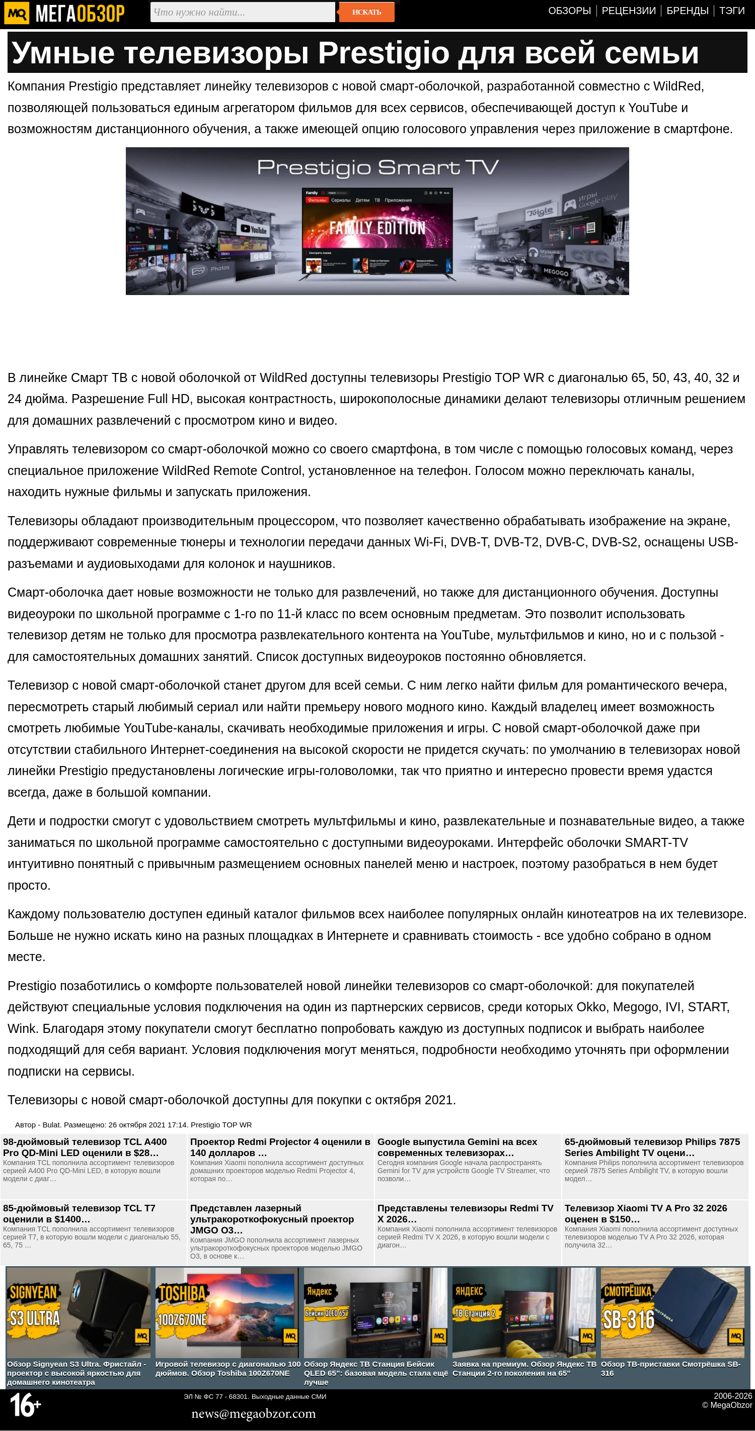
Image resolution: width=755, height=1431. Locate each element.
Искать (366, 12)
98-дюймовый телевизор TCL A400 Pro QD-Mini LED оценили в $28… (85, 1147)
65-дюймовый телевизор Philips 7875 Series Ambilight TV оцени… (652, 1147)
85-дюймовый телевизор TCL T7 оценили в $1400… (79, 1213)
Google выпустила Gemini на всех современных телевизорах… (458, 1147)
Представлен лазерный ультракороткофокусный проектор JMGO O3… (272, 1219)
